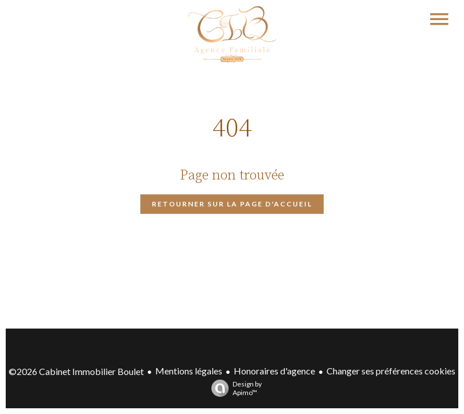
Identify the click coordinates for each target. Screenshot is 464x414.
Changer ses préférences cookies (391, 370)
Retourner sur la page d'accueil (232, 204)
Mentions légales (188, 370)
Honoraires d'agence (274, 370)
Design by (234, 388)
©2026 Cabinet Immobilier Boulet (76, 371)
